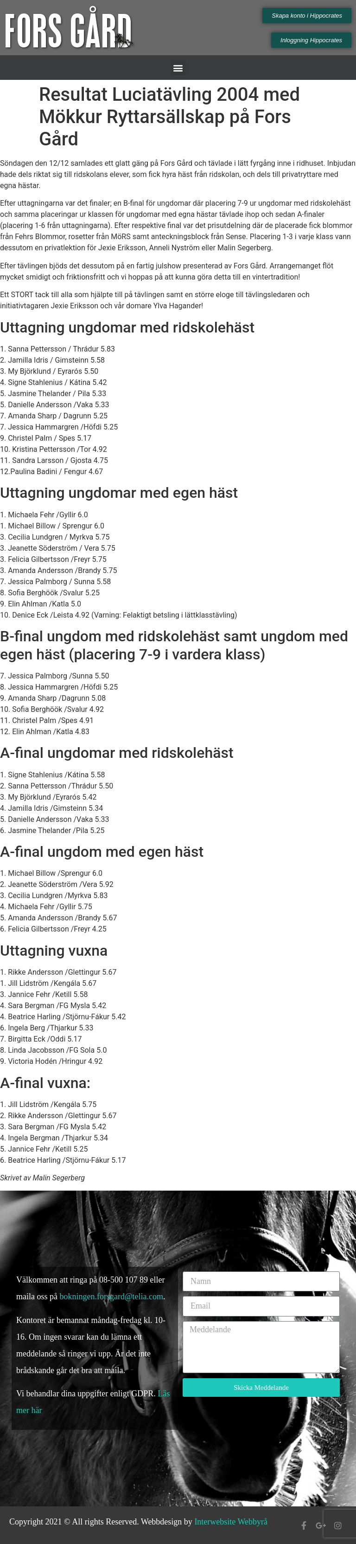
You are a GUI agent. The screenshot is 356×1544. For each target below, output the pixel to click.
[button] (178, 67)
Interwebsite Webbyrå (230, 1521)
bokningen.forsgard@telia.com (111, 1296)
